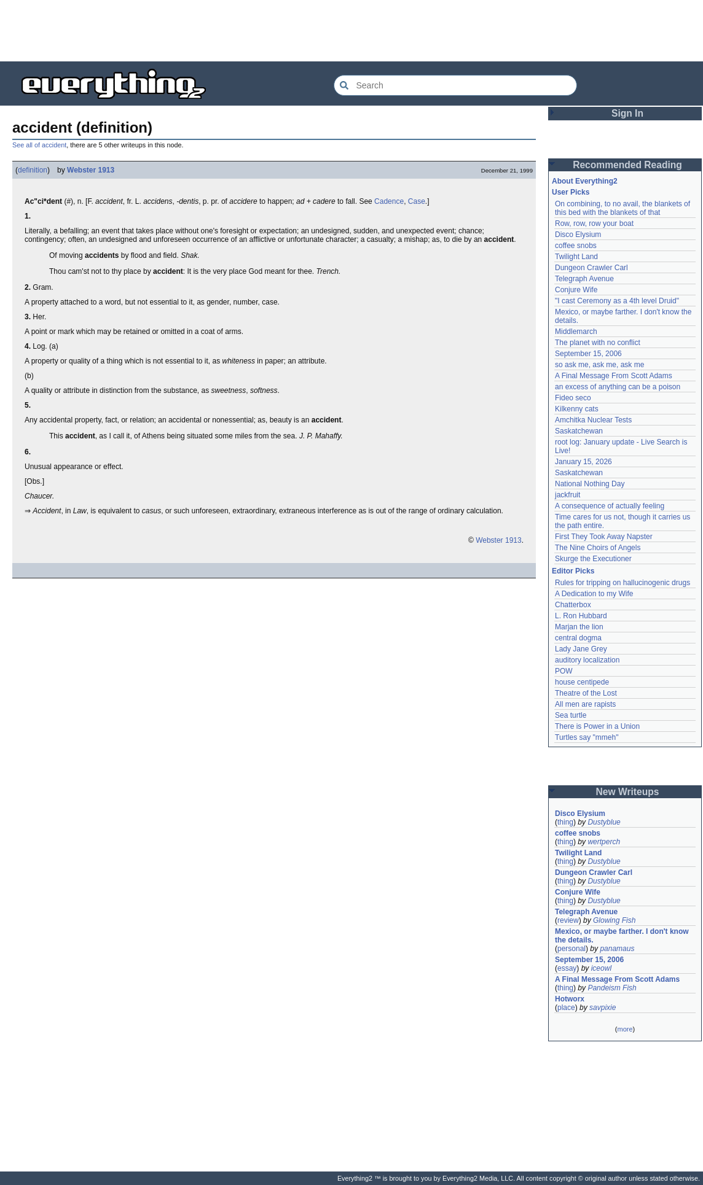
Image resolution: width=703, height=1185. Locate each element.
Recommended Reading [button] (627, 165)
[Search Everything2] (455, 85)
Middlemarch (576, 331)
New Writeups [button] (627, 792)
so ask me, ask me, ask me (599, 364)
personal (571, 948)
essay (566, 968)
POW (564, 671)
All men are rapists (585, 704)
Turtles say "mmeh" (586, 737)
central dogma (578, 638)
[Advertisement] (351, 30)
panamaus (617, 948)
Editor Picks (573, 571)
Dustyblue (603, 822)
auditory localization (587, 660)
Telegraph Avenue (584, 278)
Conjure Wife (576, 290)
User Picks (570, 192)
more (624, 1029)
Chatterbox (573, 604)
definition (32, 170)
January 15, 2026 (583, 461)
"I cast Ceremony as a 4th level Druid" (617, 301)
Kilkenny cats (577, 409)
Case (416, 201)
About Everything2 (585, 181)
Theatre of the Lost (586, 693)
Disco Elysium (578, 234)
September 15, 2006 (588, 353)
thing (565, 822)
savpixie (602, 1007)
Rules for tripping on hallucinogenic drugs (622, 582)
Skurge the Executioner (593, 558)
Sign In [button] (627, 113)
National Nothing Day (589, 484)
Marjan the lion (579, 627)
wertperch (603, 841)
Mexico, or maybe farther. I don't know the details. (622, 935)
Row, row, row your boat (594, 223)
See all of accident (39, 145)
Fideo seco (573, 398)
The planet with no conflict (597, 342)
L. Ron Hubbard (581, 616)
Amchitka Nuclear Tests (593, 420)
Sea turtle (570, 715)
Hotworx (569, 999)
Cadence (389, 201)
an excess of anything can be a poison (617, 387)
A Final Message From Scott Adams (613, 375)
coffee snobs (576, 245)
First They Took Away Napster (604, 536)
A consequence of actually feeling (609, 506)
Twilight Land (576, 256)
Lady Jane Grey (581, 649)
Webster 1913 (90, 170)
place (566, 1007)
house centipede (582, 682)
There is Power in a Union (597, 726)
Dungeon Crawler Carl (591, 267)
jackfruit (567, 495)
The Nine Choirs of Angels (597, 547)
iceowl (601, 968)
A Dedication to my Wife (594, 593)
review (568, 920)
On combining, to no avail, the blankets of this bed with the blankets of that (622, 208)
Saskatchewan (579, 431)
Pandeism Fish (611, 988)
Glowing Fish (614, 920)
